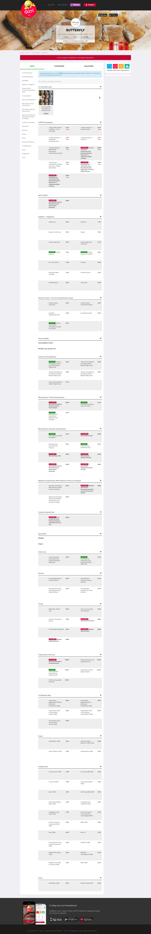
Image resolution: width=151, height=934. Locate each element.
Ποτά (23, 157)
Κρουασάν (25, 126)
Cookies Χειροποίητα (28, 122)
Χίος (28, 53)
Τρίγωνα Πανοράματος (29, 100)
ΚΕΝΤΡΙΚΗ (51, 5)
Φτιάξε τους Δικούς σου (47, 348)
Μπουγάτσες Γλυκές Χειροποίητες (28, 104)
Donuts (24, 134)
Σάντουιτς (25, 130)
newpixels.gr (74, 931)
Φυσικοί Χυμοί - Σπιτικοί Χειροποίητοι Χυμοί (28, 90)
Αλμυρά (41, 538)
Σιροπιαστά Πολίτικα (28, 142)
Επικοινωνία (93, 931)
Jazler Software (57, 931)
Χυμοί (23, 150)
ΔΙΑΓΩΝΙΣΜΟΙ (63, 5)
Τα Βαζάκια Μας (26, 146)
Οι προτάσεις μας (27, 73)
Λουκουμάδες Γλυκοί (45, 343)
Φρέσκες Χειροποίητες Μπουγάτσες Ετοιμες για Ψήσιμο (29, 116)
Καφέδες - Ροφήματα (28, 84)
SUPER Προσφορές (27, 77)
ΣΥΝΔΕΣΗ (90, 5)
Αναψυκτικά (25, 153)
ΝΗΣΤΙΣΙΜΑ (25, 80)
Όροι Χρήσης (83, 931)
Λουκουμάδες (26, 96)
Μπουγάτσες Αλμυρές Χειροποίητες (28, 110)
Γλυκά (23, 138)
